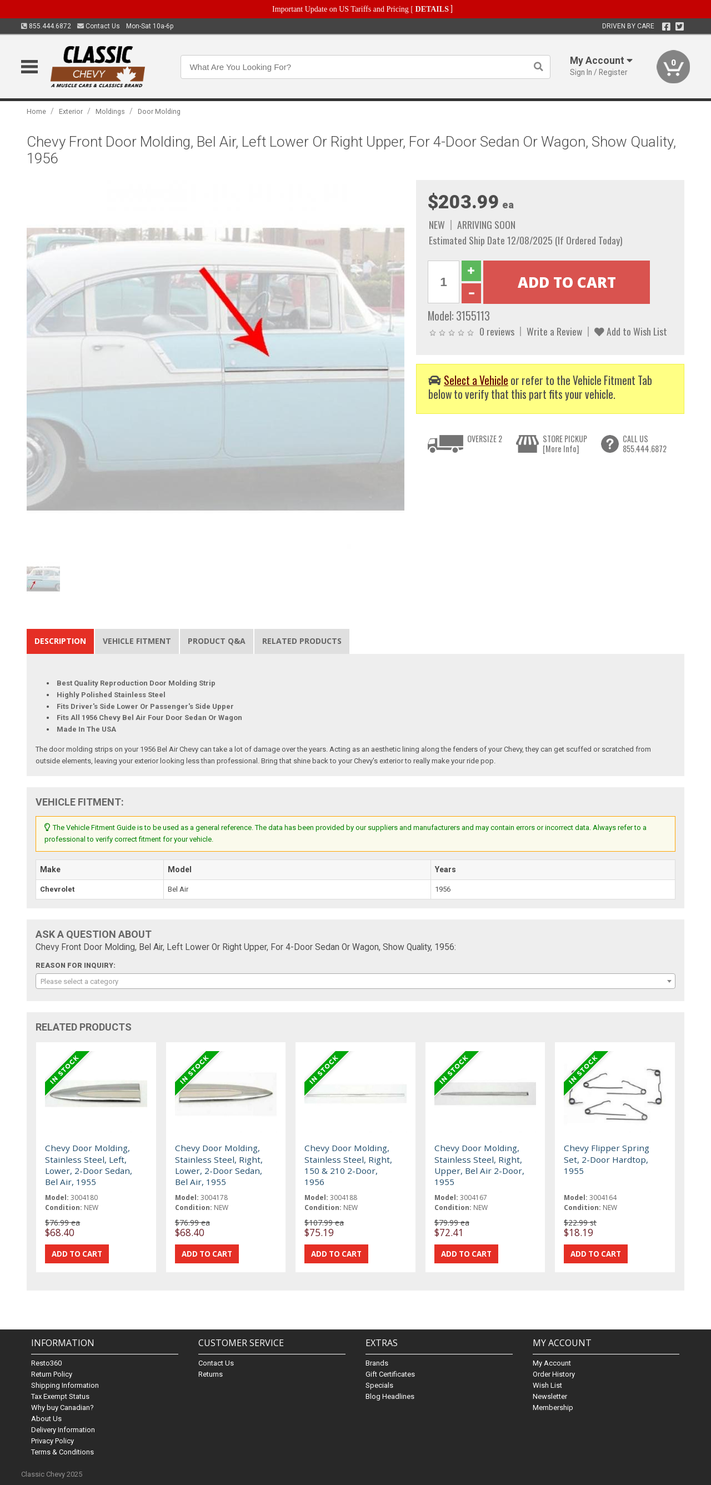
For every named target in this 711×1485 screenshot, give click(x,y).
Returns (210, 1374)
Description (60, 641)
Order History (554, 1374)
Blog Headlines (389, 1396)
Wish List (547, 1385)
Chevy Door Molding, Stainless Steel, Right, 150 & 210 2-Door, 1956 (348, 1164)
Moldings (110, 111)
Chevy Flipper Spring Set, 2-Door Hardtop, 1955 (606, 1159)
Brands (376, 1363)
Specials (379, 1385)
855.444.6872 (46, 26)
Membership (553, 1407)
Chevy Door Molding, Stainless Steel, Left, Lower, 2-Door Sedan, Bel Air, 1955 (88, 1164)
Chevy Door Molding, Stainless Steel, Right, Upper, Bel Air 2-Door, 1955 (479, 1164)
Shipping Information (65, 1385)
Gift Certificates (390, 1374)
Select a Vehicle (476, 380)
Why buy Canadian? (62, 1407)
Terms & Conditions (62, 1452)
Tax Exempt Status (60, 1396)
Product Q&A (217, 641)
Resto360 (46, 1363)
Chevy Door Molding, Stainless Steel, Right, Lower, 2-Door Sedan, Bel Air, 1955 (219, 1164)
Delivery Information (63, 1430)
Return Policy (51, 1374)
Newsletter (550, 1396)
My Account (552, 1363)
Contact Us (98, 26)
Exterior (71, 111)
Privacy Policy (52, 1441)
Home (36, 111)
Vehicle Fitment (137, 641)
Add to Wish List (630, 331)
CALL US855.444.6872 (645, 443)
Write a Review (554, 331)
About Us (46, 1418)
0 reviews (496, 331)
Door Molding (159, 111)
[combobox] (355, 981)
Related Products (302, 641)
